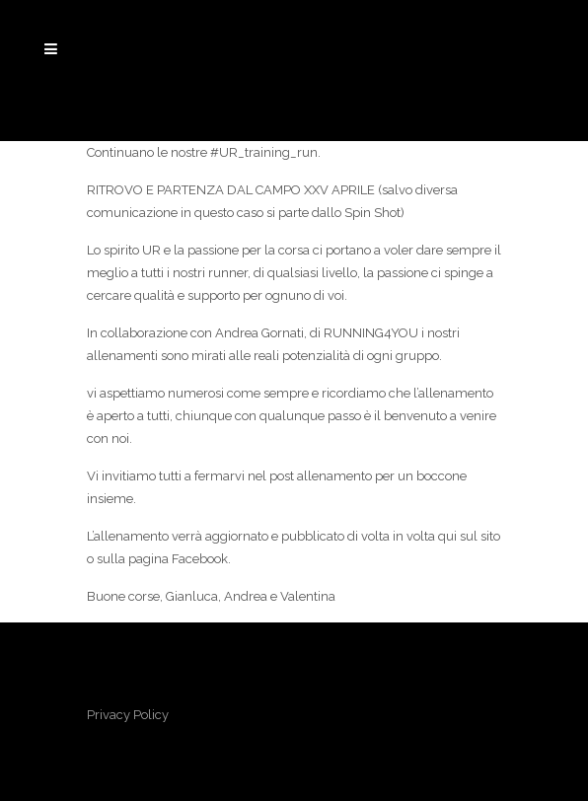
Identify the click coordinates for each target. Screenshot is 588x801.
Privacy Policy (128, 714)
